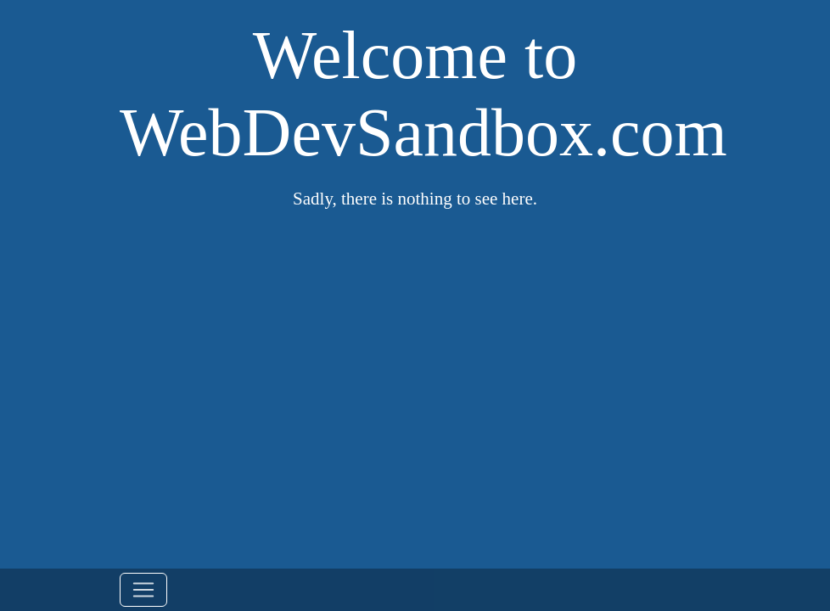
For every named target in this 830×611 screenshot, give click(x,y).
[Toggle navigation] (143, 590)
